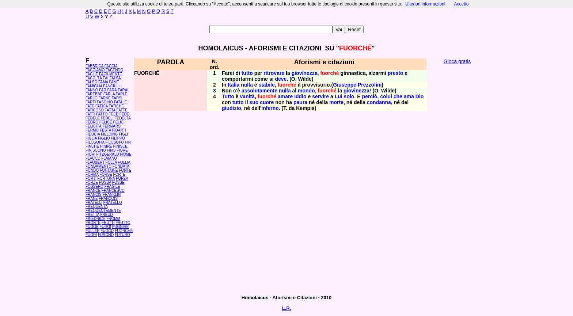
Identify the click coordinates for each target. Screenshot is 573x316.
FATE (90, 106)
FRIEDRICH (95, 219)
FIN (128, 142)
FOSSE (118, 182)
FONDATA (121, 166)
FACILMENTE (110, 74)
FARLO (92, 98)
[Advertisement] (457, 179)
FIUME (125, 154)
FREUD (106, 215)
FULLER (92, 231)
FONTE (125, 170)
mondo (306, 91)
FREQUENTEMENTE (103, 211)
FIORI (90, 154)
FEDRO (92, 122)
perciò (369, 96)
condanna (379, 102)
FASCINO (105, 102)
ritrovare (273, 73)
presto (395, 73)
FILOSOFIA (95, 142)
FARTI (91, 102)
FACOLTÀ (94, 78)
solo (349, 96)
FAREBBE (94, 94)
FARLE (122, 94)
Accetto (461, 4)
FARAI (123, 90)
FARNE (105, 98)
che (398, 96)
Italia (233, 85)
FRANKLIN (112, 195)
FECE (113, 114)
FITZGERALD (107, 154)
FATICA (101, 106)
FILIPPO (118, 138)
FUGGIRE (120, 227)
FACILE (92, 74)
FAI (106, 78)
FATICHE (116, 106)
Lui (338, 96)
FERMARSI (112, 126)
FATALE (120, 102)
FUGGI (105, 227)
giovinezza (305, 73)
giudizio (231, 108)
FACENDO (114, 70)
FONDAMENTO (98, 166)
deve (281, 79)
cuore (267, 102)
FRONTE (93, 223)
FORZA (122, 178)
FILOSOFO (114, 142)
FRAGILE (112, 186)
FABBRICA (94, 66)
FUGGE (92, 227)
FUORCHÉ (124, 231)
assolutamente (259, 91)
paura (300, 102)
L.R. (286, 308)
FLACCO (93, 158)
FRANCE (93, 191)
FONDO (92, 170)
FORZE (92, 182)
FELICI (119, 122)
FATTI (90, 114)
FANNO (92, 90)
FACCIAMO (95, 70)
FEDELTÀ (122, 118)
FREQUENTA (96, 207)
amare (285, 96)
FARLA (109, 94)
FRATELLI (94, 203)
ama (409, 96)
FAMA (103, 82)
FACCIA (111, 66)
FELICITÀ (94, 126)
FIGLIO (104, 138)
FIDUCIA (93, 134)
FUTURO (122, 235)
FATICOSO (95, 110)
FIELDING (109, 134)
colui (386, 96)
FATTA (110, 110)
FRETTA (92, 215)
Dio (419, 96)
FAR (102, 90)
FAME (114, 82)
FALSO (91, 82)
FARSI (117, 98)
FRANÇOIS (108, 199)
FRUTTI (108, 223)
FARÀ (112, 90)
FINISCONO (96, 150)
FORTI (91, 178)
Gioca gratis (457, 61)
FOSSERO (94, 186)
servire (320, 96)
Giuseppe (344, 85)
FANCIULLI (112, 86)
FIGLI (123, 134)
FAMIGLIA (94, 86)
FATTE (121, 110)
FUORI (91, 235)
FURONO (106, 235)
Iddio (300, 96)
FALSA (115, 78)
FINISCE (120, 146)
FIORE (122, 150)
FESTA (105, 130)
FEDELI (107, 118)
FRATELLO (112, 203)
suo (253, 102)
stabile (266, 85)
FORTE (119, 174)
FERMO (92, 130)
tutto (247, 73)
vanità (247, 96)
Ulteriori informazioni (425, 4)
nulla (247, 85)
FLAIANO (109, 158)
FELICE (105, 122)
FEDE (124, 114)
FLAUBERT (95, 162)
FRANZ (92, 199)
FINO (111, 150)
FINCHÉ (92, 146)
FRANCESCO (113, 191)
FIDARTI (119, 130)
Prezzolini (370, 85)
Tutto (228, 96)
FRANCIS (94, 195)
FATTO (101, 114)
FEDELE (93, 118)
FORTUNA (106, 178)
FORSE (105, 174)
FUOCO (107, 231)
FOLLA (111, 162)
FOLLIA (124, 162)
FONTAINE (109, 170)
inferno (269, 108)
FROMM (113, 219)
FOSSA (105, 182)
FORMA (92, 174)
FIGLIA (91, 138)
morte (336, 102)
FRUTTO (122, 223)
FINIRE (106, 146)
